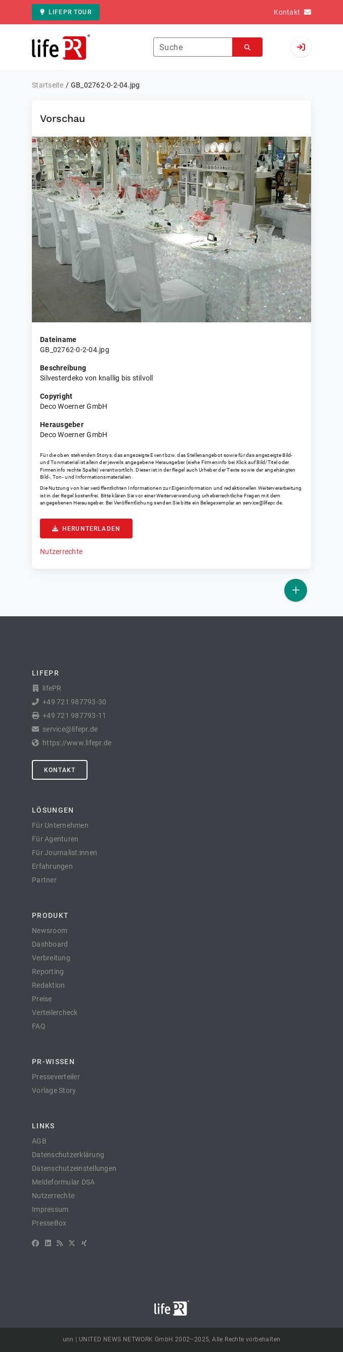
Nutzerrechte (61, 551)
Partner (44, 880)
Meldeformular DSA (63, 1182)
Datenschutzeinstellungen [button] (74, 1168)
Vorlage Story (54, 1090)
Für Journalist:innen (64, 853)
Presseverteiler (56, 1077)
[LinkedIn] (48, 1243)
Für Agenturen (55, 839)
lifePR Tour (66, 12)
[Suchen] (247, 47)
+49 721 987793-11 (74, 715)
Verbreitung (51, 958)
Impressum (50, 1209)
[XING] (84, 1243)
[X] (71, 1243)
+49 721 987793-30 (74, 702)
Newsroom (49, 930)
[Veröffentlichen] (295, 590)
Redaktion (48, 985)
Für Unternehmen (60, 825)
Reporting (48, 971)
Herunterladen (86, 528)
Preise (42, 999)
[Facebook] (35, 1243)
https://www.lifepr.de (76, 743)
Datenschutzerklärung (68, 1155)
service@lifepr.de (262, 502)
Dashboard (50, 944)
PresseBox (49, 1223)
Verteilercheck (55, 1012)
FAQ (39, 1026)
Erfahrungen (52, 866)
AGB (39, 1141)
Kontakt (59, 770)
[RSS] (60, 1243)
